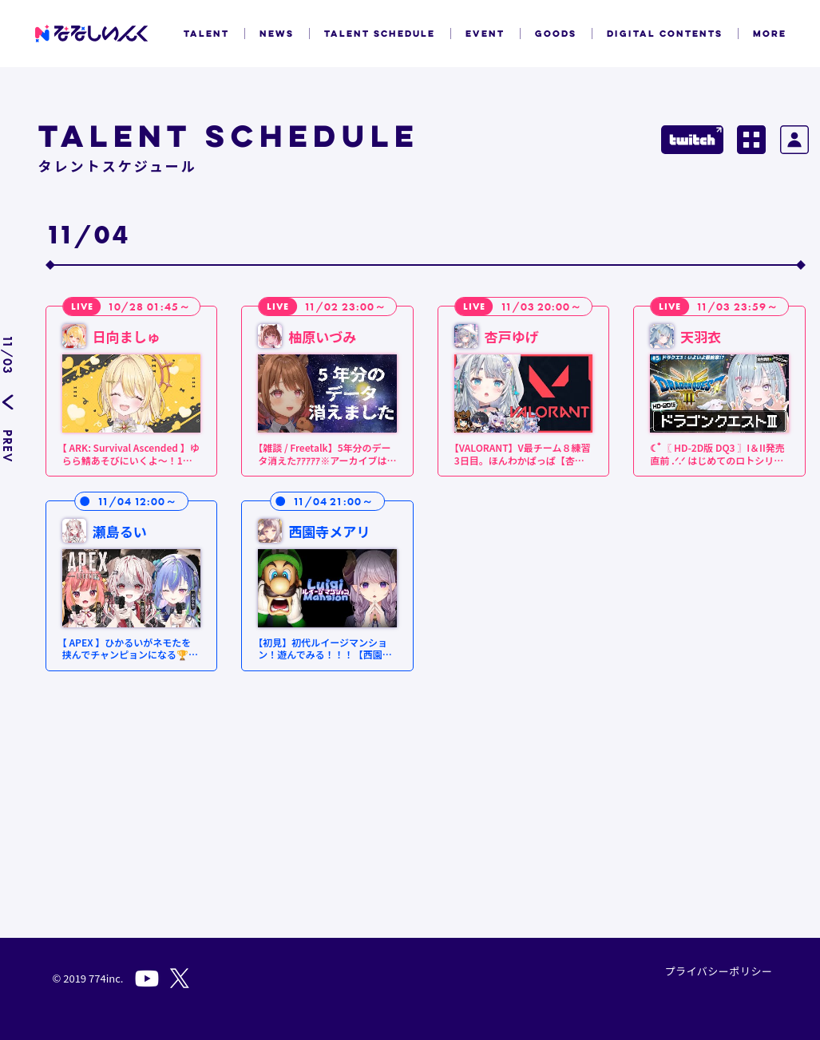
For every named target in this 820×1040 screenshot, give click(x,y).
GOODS (555, 33)
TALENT (206, 33)
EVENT (485, 33)
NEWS (276, 33)
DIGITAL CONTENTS (665, 33)
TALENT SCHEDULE (379, 33)
